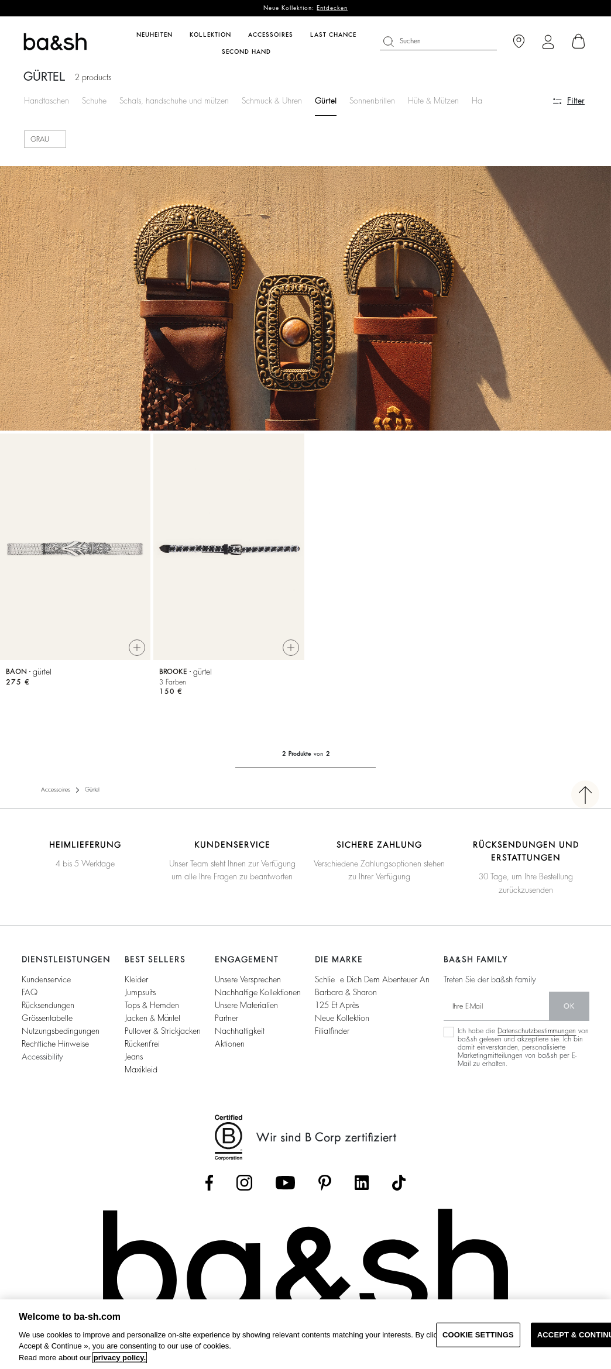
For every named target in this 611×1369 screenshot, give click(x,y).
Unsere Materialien (246, 1005)
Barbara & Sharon (346, 992)
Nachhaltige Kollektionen (258, 992)
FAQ (29, 992)
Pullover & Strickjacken (163, 1031)
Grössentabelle (47, 1018)
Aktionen (230, 1044)
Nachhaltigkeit (240, 1031)
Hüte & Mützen (433, 101)
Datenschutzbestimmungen (536, 1030)
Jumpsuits (140, 992)
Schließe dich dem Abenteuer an (372, 979)
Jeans (134, 1056)
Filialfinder (332, 1031)
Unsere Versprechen (248, 979)
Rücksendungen (48, 1005)
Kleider (136, 979)
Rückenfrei (142, 1044)
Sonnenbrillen (372, 101)
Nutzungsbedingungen (60, 1031)
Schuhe (94, 101)
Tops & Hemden (152, 1005)
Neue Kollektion (342, 1018)
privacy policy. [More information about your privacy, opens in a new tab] (120, 1357)
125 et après (337, 1005)
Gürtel (326, 101)
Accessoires (55, 790)
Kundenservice (46, 979)
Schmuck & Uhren (272, 101)
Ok (569, 1006)
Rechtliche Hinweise (55, 1044)
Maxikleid (141, 1069)
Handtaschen (46, 101)
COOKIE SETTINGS (478, 1334)
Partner (226, 1018)
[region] (305, 1334)
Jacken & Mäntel (152, 1018)
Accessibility (42, 1056)
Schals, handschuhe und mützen (174, 101)
